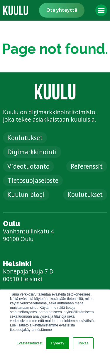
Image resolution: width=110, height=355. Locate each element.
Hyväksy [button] (57, 343)
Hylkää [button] (83, 343)
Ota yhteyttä (61, 10)
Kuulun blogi (26, 194)
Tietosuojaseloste (32, 180)
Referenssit (87, 166)
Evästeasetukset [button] (29, 343)
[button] (101, 10)
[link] (15, 10)
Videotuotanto (28, 166)
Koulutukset (25, 137)
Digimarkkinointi (32, 151)
